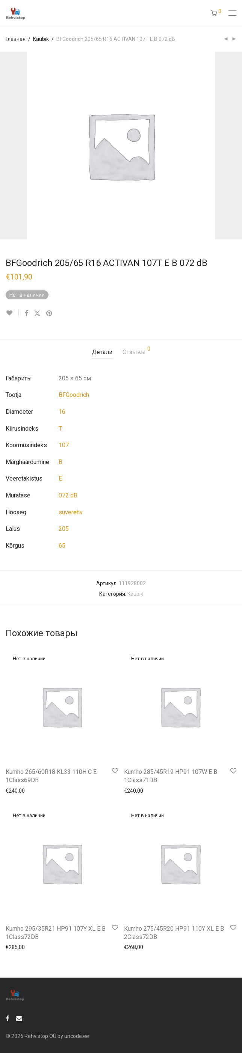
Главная (16, 39)
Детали (102, 352)
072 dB (68, 495)
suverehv (71, 512)
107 (64, 445)
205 (64, 528)
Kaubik (41, 39)
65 (62, 545)
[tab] (102, 352)
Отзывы (136, 351)
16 (62, 411)
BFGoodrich (74, 394)
